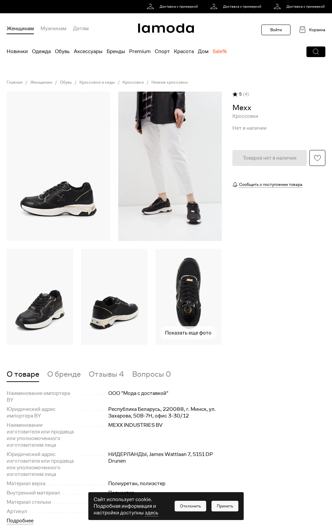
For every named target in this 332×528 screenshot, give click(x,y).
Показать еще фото (188, 333)
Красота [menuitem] (184, 51)
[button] (315, 51)
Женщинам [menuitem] (20, 28)
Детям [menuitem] (81, 28)
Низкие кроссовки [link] (169, 82)
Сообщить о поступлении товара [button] (270, 184)
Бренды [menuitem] (116, 51)
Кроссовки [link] (133, 82)
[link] (173, 6)
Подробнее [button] (20, 520)
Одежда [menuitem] (41, 51)
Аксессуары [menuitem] (88, 51)
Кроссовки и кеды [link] (97, 82)
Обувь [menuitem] (62, 51)
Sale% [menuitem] (219, 51)
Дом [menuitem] (203, 51)
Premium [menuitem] (140, 51)
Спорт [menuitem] (162, 51)
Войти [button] (276, 30)
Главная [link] (15, 82)
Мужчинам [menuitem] (53, 28)
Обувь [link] (66, 82)
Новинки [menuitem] (17, 51)
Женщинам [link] (41, 82)
